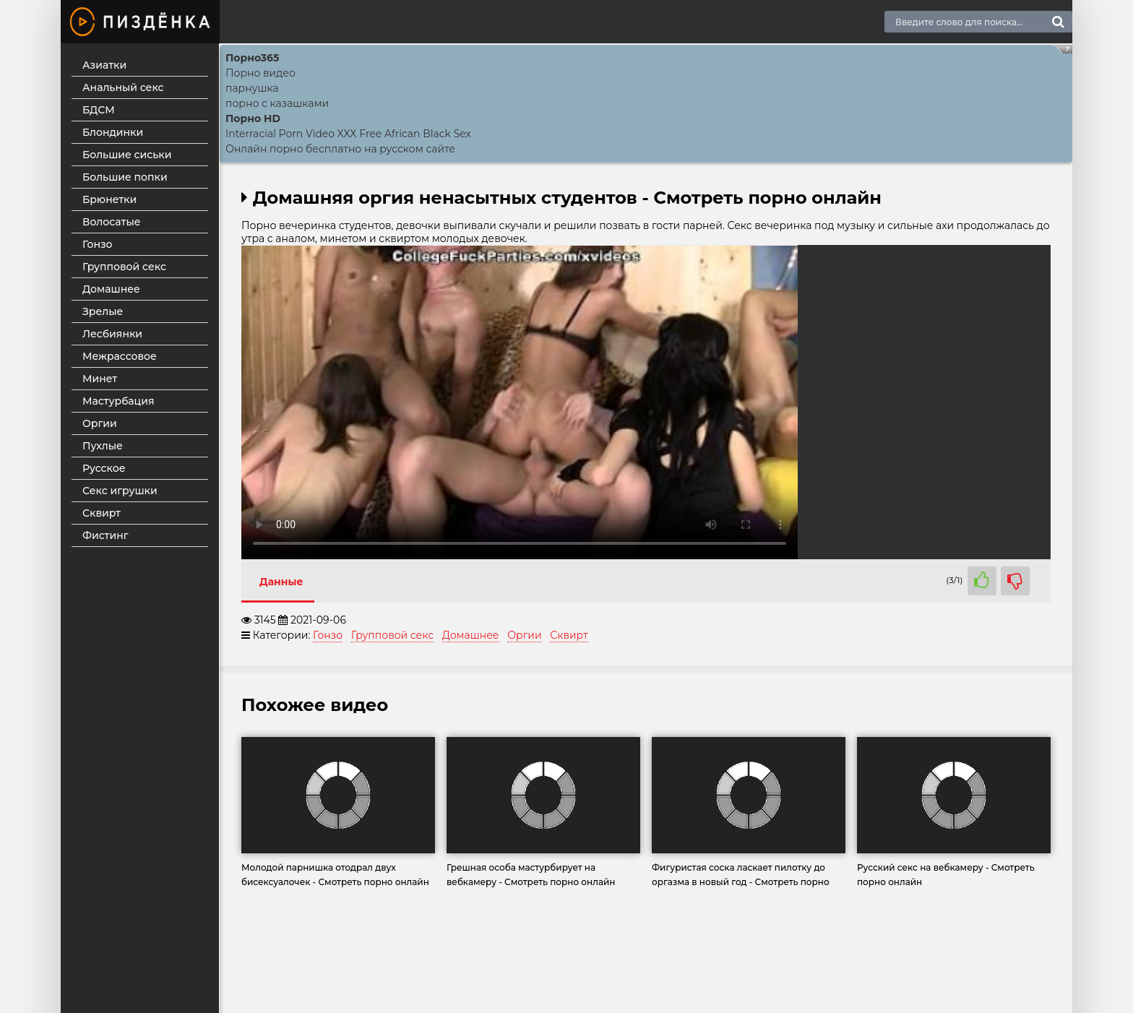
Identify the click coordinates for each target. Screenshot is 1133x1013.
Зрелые (102, 311)
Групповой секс (124, 266)
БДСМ (98, 109)
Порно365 (252, 57)
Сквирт (101, 513)
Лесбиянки (112, 333)
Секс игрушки (120, 490)
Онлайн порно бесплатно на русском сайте (340, 148)
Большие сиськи (126, 154)
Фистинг (105, 535)
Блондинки (112, 132)
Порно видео (260, 72)
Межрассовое (119, 356)
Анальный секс (123, 87)
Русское (103, 468)
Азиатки (104, 65)
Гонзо (97, 244)
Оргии (99, 423)
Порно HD (252, 118)
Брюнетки (109, 199)
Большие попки (125, 177)
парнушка (252, 88)
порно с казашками (277, 103)
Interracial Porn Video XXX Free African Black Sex (348, 133)
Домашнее (111, 289)
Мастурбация (118, 401)
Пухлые (102, 445)
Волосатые (111, 221)
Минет (99, 378)
